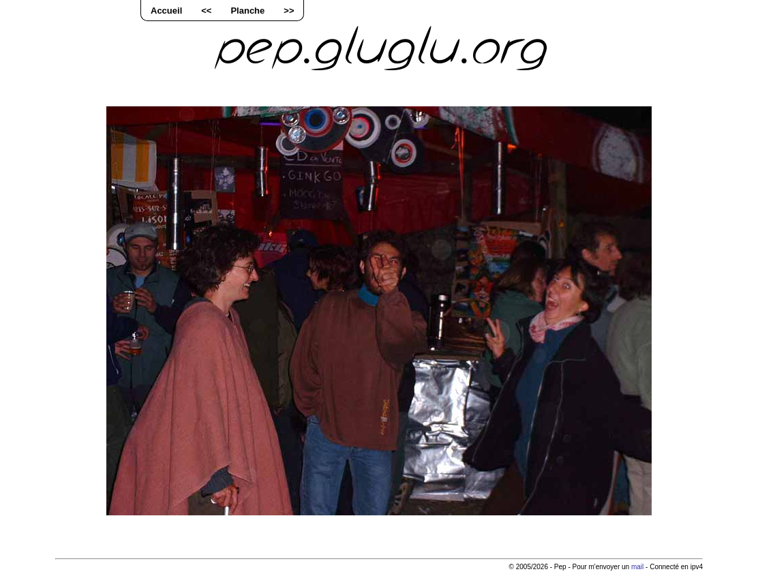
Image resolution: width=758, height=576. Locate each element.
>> (289, 10)
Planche (247, 10)
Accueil (166, 10)
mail (637, 567)
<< (206, 10)
